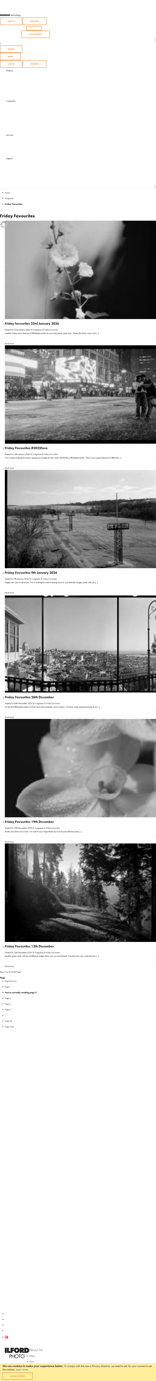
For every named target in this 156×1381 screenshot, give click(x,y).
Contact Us (16, 165)
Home (7, 192)
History (32, 1355)
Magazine (16, 104)
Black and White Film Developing (26, 91)
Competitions (17, 118)
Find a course (17, 145)
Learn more (22, 1369)
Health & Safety (18, 172)
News (31, 1361)
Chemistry (16, 81)
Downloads (16, 129)
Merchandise (17, 88)
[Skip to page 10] (5, 1015)
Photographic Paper (20, 77)
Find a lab (16, 148)
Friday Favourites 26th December (29, 697)
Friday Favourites (51, 329)
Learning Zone (18, 108)
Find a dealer (17, 142)
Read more (9, 343)
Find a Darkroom (19, 152)
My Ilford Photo (18, 125)
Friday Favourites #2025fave (26, 448)
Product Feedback (19, 175)
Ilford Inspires (17, 111)
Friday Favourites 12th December (29, 946)
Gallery (15, 115)
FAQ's (14, 161)
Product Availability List (21, 95)
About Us (36, 1349)
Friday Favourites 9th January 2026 (31, 572)
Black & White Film (20, 74)
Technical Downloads (21, 168)
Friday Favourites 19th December (29, 822)
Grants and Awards (20, 122)
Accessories (17, 84)
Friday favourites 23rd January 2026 (32, 323)
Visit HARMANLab (20, 138)
